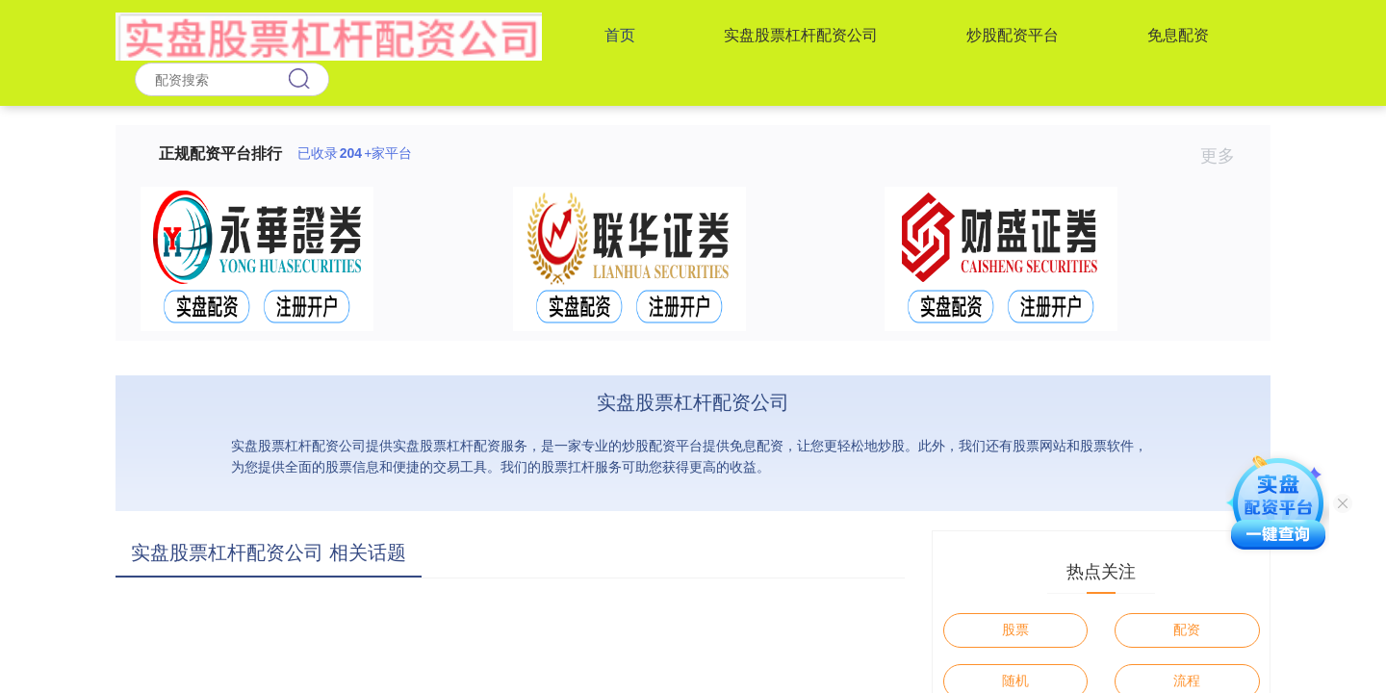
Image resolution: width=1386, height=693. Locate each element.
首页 (619, 35)
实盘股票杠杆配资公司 (801, 35)
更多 (1225, 156)
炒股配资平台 (1012, 35)
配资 (1186, 629)
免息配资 (1178, 35)
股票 (1015, 629)
